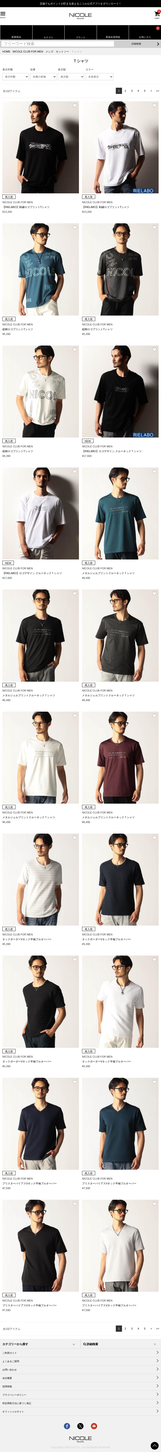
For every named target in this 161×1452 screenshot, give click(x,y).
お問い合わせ (9, 1369)
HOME (6, 51)
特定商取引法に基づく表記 (16, 1403)
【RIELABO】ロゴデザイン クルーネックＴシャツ (112, 451)
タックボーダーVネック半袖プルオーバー (26, 939)
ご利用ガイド (9, 1353)
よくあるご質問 (10, 1361)
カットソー (62, 51)
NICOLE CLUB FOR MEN (28, 51)
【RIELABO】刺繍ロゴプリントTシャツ (26, 207)
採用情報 (7, 1386)
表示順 (62, 69)
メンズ (49, 51)
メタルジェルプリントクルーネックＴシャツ (108, 573)
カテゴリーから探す (15, 1344)
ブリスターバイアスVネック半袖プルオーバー (29, 1183)
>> (157, 90)
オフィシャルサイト (13, 1411)
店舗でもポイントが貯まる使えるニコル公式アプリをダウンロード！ (80, 3)
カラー (90, 69)
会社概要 (7, 1378)
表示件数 (7, 69)
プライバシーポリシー (14, 1395)
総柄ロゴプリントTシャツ (17, 329)
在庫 (32, 69)
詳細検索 (136, 43)
